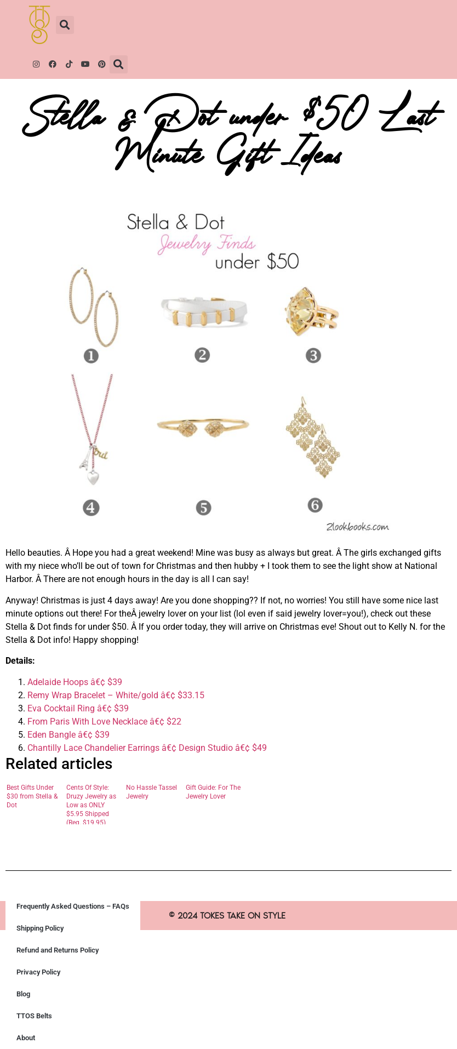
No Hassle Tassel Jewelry (151, 792)
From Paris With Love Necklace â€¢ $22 (104, 721)
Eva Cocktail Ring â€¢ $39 (78, 708)
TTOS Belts (34, 1016)
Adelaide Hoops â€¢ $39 (74, 682)
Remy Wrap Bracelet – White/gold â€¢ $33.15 (115, 695)
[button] (65, 25)
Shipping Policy (40, 928)
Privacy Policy (38, 972)
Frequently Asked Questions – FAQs (72, 906)
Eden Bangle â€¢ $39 (68, 734)
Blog (23, 994)
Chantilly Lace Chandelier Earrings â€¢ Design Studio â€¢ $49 (147, 748)
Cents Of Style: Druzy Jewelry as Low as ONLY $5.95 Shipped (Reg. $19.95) (91, 804)
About (25, 1038)
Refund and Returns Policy (57, 950)
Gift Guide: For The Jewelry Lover (213, 792)
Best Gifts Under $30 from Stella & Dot (32, 796)
